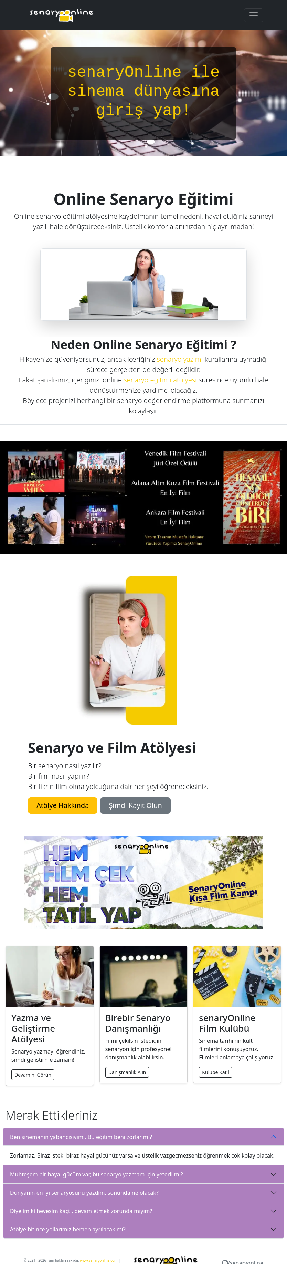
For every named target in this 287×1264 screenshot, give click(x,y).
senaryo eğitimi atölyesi (160, 379)
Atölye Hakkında (62, 805)
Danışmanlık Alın (127, 1072)
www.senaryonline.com (98, 1260)
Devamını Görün (32, 1074)
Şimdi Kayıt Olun (135, 805)
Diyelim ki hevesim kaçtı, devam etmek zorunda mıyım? (81, 1211)
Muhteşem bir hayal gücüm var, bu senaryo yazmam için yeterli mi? (96, 1174)
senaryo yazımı (180, 359)
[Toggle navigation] (253, 15)
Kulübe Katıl (215, 1072)
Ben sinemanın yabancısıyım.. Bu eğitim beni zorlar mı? (81, 1137)
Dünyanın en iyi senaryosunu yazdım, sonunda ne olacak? (84, 1192)
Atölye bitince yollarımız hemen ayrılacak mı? (68, 1229)
